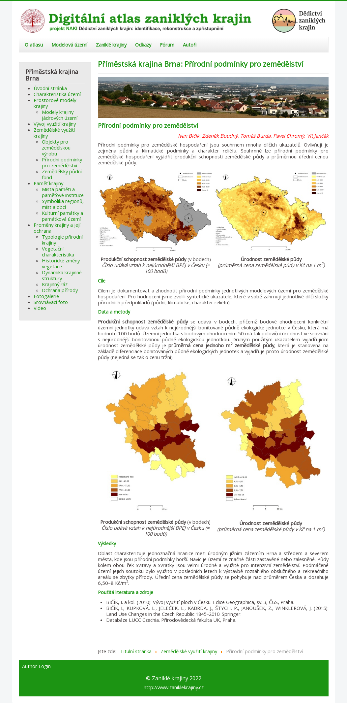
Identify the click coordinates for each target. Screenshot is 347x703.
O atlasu (34, 45)
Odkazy (143, 45)
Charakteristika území (57, 94)
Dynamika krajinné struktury (62, 275)
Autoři (189, 45)
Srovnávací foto (51, 302)
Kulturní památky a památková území (62, 216)
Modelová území (69, 45)
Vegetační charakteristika (58, 251)
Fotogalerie (46, 296)
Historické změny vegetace (61, 263)
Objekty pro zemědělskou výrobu (56, 147)
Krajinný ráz (55, 284)
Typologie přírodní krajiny (62, 239)
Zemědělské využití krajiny (54, 132)
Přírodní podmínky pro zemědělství (62, 162)
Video (40, 308)
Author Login (36, 666)
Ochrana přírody (60, 290)
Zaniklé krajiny (111, 45)
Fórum (167, 45)
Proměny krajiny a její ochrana (57, 227)
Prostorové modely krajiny (55, 103)
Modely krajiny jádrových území (59, 115)
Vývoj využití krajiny (55, 123)
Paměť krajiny (48, 183)
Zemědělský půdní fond (62, 174)
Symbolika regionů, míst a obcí (63, 204)
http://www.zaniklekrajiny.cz (174, 687)
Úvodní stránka (50, 88)
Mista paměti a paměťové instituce (63, 192)
